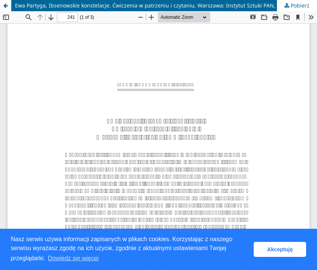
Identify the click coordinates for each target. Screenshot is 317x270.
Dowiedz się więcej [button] (73, 258)
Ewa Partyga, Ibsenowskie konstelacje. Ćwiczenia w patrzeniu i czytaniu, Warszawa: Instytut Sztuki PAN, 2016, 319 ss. (162, 5)
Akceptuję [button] (280, 249)
